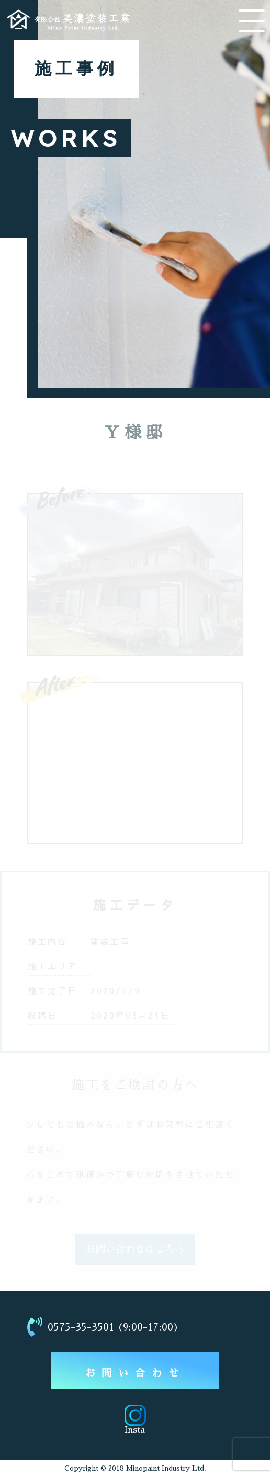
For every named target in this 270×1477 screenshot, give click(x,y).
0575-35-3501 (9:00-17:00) (103, 1327)
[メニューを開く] (252, 20)
